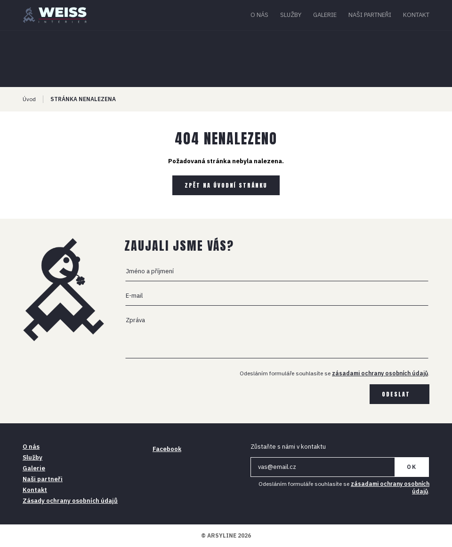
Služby (290, 15)
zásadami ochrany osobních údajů (380, 373)
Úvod (29, 99)
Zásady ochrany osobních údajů (70, 501)
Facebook (167, 449)
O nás (259, 15)
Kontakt (416, 15)
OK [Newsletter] (412, 466)
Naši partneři (369, 15)
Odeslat (396, 394)
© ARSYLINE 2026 (226, 535)
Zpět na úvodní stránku (226, 185)
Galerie (325, 15)
